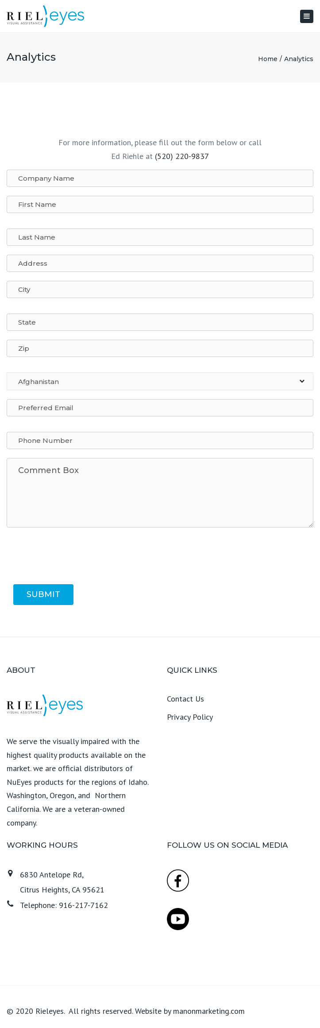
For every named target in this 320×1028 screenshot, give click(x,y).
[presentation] (80, 558)
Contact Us (185, 699)
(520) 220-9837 (182, 156)
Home (268, 59)
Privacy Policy (190, 717)
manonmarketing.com (209, 1011)
